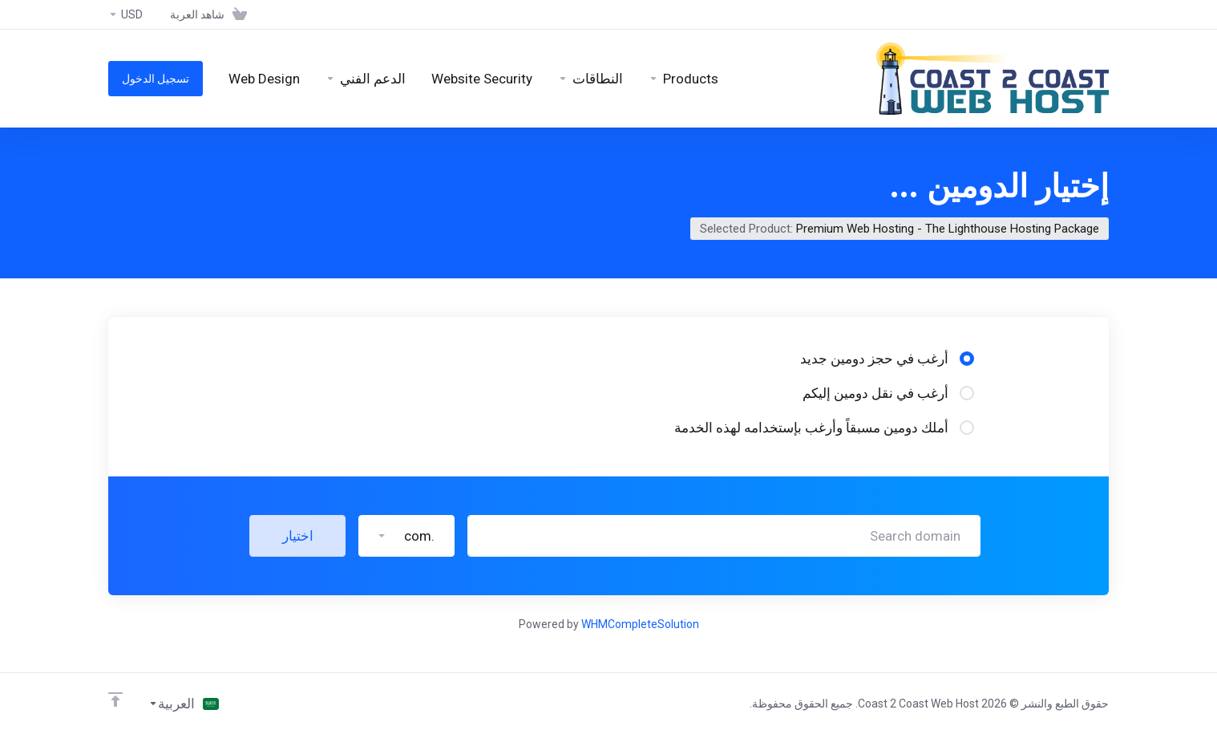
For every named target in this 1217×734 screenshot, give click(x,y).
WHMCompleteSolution (640, 624)
